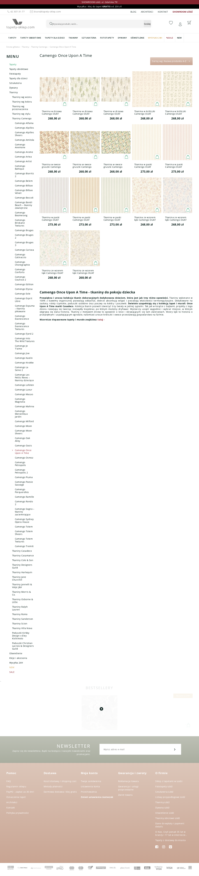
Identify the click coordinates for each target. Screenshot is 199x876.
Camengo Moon (23, 425)
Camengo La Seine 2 (21, 369)
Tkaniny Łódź (162, 802)
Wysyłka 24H (16, 662)
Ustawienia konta (90, 786)
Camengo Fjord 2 (24, 333)
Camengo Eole (22, 293)
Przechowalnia (89, 791)
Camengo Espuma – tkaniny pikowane (25, 308)
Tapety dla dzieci (18, 78)
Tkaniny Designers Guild (22, 566)
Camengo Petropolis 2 (21, 471)
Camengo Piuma (24, 477)
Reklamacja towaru (128, 781)
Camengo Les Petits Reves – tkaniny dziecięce (24, 377)
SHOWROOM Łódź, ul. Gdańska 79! (100, 2)
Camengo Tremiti (24, 546)
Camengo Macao (24, 394)
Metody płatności (53, 786)
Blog (133, 11)
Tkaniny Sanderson (22, 618)
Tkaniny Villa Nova (22, 628)
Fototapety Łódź (164, 786)
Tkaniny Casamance (23, 555)
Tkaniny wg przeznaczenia (20, 108)
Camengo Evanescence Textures (22, 326)
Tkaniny (13, 92)
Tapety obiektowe (18, 69)
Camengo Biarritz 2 (24, 175)
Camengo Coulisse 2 (20, 278)
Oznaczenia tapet (16, 797)
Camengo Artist (23, 161)
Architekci (147, 11)
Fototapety (15, 73)
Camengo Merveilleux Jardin (21, 414)
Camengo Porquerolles (22, 491)
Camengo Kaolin (24, 357)
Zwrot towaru (125, 794)
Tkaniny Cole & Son (22, 560)
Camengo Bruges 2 (24, 236)
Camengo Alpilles (24, 127)
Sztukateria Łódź (164, 791)
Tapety (12, 64)
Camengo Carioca (24, 249)
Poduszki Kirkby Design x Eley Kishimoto (20, 635)
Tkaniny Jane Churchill (19, 578)
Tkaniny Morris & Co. (21, 593)
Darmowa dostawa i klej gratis (60, 791)
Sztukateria (15, 83)
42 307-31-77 (15, 11)
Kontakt (163, 11)
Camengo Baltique (20, 167)
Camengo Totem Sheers (24, 533)
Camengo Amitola (24, 139)
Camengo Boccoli (24, 197)
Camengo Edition (24, 284)
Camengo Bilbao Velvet (24, 191)
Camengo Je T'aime (21, 347)
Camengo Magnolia (20, 400)
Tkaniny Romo (20, 614)
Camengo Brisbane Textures (20, 223)
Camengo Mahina (24, 406)
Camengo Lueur (23, 389)
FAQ (8, 781)
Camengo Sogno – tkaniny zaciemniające (24, 511)
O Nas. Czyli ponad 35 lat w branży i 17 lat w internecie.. (171, 833)
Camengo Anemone (20, 146)
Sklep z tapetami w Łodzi (169, 781)
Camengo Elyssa (24, 288)
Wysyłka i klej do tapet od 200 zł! (99, 6)
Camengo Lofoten (24, 384)
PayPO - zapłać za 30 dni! (20, 791)
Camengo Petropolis (20, 464)
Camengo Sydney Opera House (24, 520)
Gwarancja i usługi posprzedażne (128, 788)
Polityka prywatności (17, 812)
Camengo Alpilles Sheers (24, 134)
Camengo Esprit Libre (23, 300)
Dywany (13, 87)
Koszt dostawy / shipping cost (60, 781)
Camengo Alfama (24, 123)
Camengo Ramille (24, 496)
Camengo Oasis (23, 445)
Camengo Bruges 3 (24, 244)
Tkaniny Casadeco (22, 550)
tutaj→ (101, 319)
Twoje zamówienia (91, 781)
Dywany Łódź (162, 807)
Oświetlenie (15, 653)
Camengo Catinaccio (20, 256)
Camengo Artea (23, 156)
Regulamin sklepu (16, 786)
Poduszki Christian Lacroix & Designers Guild (23, 646)
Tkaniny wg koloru (22, 101)
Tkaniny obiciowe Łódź (167, 818)
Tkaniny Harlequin (22, 572)
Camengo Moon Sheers (23, 432)
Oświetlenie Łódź (164, 812)
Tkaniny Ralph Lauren (20, 608)
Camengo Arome (24, 152)
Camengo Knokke (24, 362)
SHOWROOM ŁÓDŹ (183, 11)
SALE (12, 672)
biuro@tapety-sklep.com (45, 11)
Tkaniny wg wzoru (22, 97)
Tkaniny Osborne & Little (22, 601)
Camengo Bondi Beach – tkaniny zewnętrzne (23, 205)
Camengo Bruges (24, 230)
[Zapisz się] (175, 749)
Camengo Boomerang (21, 214)
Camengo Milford (24, 421)
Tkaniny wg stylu (21, 113)
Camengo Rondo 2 (24, 503)
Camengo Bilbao (24, 185)
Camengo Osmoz (24, 457)
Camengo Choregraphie (22, 263)
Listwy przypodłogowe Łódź (170, 797)
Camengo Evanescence (22, 317)
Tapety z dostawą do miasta (170, 840)
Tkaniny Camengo (22, 118)
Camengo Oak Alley (22, 439)
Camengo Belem (24, 180)
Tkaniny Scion (19, 623)
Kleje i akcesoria (18, 658)
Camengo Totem (24, 526)
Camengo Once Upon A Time (23, 451)
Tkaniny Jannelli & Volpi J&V (22, 586)
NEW (11, 667)
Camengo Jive (22, 353)
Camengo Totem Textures (24, 540)
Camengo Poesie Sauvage (24, 483)
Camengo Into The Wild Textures (25, 340)
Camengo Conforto (20, 271)
